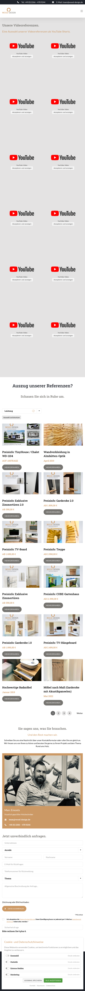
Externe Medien (17, 968)
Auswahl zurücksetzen (11, 417)
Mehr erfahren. (12, 467)
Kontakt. (33, 985)
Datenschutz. (50, 985)
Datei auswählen (16, 909)
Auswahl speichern (33, 980)
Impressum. (41, 985)
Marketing (14, 974)
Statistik (14, 962)
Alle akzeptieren (53, 980)
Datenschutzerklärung (27, 919)
